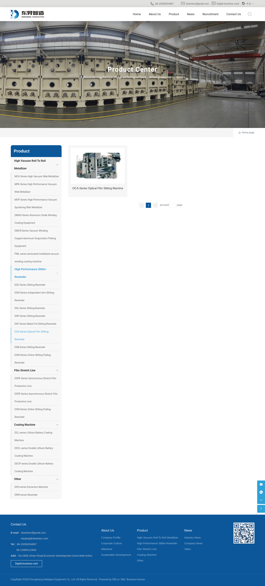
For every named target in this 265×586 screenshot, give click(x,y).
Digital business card (228, 3)
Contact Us (18, 524)
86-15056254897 (164, 3)
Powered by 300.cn (109, 579)
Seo (123, 579)
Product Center (132, 69)
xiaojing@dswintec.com (34, 538)
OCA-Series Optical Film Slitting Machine (97, 188)
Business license (136, 579)
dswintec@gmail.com (197, 3)
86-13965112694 (26, 549)
